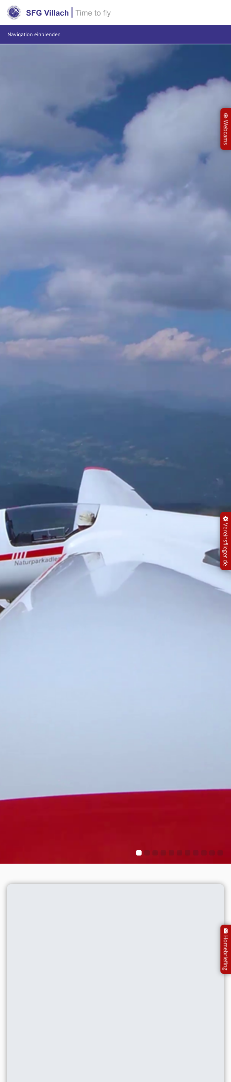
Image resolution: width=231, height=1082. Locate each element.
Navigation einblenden (34, 34)
